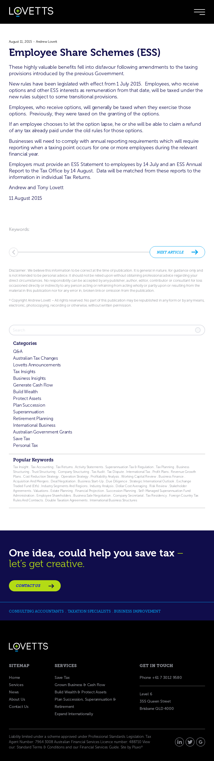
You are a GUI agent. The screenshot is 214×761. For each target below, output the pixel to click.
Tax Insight (21, 467)
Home (14, 677)
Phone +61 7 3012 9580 (161, 677)
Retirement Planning (33, 418)
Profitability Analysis (105, 476)
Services (16, 684)
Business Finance (171, 476)
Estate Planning (61, 491)
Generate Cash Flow (33, 385)
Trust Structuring (44, 472)
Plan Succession (29, 405)
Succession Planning (121, 491)
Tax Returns (64, 467)
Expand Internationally (74, 714)
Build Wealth (25, 391)
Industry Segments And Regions (64, 486)
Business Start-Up (91, 481)
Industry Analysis (101, 486)
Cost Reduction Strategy (41, 476)
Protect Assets (27, 398)
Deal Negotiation (63, 481)
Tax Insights (24, 371)
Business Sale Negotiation (92, 495)
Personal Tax (25, 445)
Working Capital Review (138, 476)
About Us (17, 699)
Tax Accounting (42, 467)
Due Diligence (116, 481)
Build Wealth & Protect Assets (80, 692)
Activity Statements (89, 467)
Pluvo (137, 747)
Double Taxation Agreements (66, 500)
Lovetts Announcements (37, 365)
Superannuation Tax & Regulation (129, 467)
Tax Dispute (115, 472)
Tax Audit (98, 472)
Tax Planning (165, 467)
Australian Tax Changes (35, 358)
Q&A (17, 351)
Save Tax (21, 438)
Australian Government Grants (42, 432)
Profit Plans (160, 472)
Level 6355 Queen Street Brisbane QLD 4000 (157, 701)
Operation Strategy (74, 476)
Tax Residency (156, 495)
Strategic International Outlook (152, 481)
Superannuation (28, 411)
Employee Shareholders (53, 495)
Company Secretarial (128, 495)
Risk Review (158, 486)
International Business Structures (113, 500)
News (14, 692)
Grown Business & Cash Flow (80, 684)
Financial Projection (89, 491)
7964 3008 (44, 742)
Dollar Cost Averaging (131, 486)
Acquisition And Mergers (30, 481)
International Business (34, 425)
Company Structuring (73, 472)
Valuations (40, 491)
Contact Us (18, 706)
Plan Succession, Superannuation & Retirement (85, 703)
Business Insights (29, 378)
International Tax (138, 472)
